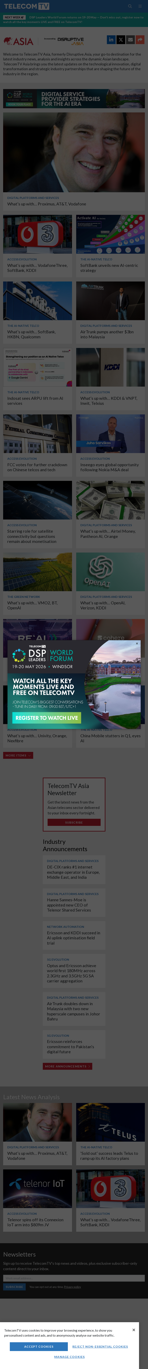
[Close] (133, 1330)
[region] (69, 1345)
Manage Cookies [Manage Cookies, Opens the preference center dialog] (69, 1357)
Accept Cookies (38, 1346)
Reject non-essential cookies (100, 1346)
